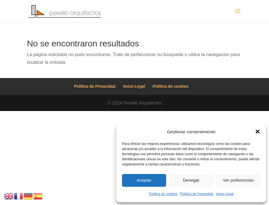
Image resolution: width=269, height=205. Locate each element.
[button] (257, 131)
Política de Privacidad (196, 194)
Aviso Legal (225, 194)
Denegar (191, 180)
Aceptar (144, 180)
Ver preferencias (238, 180)
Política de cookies (163, 194)
